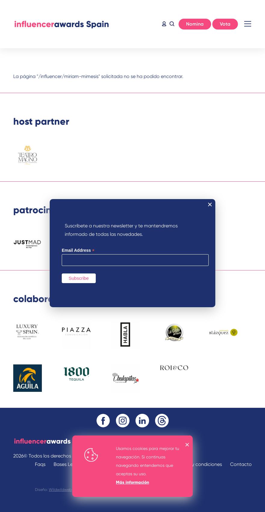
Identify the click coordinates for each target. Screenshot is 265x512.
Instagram (122, 420)
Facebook (103, 420)
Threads (162, 420)
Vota (225, 24)
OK (187, 444)
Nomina (195, 24)
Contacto (241, 464)
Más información (132, 482)
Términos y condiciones (196, 464)
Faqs (40, 464)
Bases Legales (69, 464)
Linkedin (142, 420)
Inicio (61, 24)
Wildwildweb (60, 489)
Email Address (78, 250)
